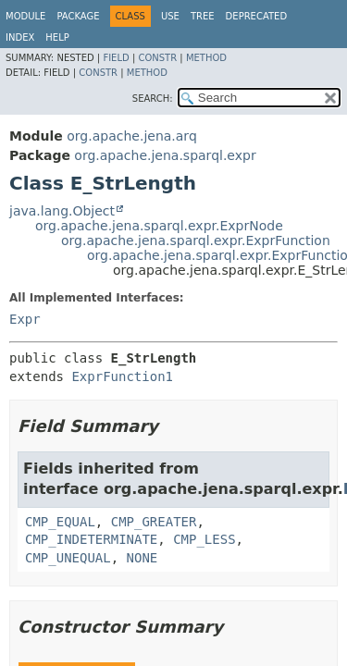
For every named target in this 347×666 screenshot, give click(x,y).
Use (170, 16)
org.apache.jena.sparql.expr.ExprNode (159, 225)
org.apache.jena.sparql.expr (164, 155)
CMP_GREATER (154, 521)
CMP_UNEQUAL (68, 557)
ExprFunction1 (122, 376)
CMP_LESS (204, 539)
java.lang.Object (62, 211)
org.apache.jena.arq (131, 136)
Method (206, 58)
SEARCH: (152, 98)
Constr (157, 58)
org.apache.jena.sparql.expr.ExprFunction (195, 240)
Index (20, 37)
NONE (142, 557)
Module (25, 16)
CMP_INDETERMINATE (91, 539)
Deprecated (257, 16)
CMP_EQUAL (60, 521)
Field (116, 58)
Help (56, 37)
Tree (203, 16)
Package (77, 16)
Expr (25, 319)
